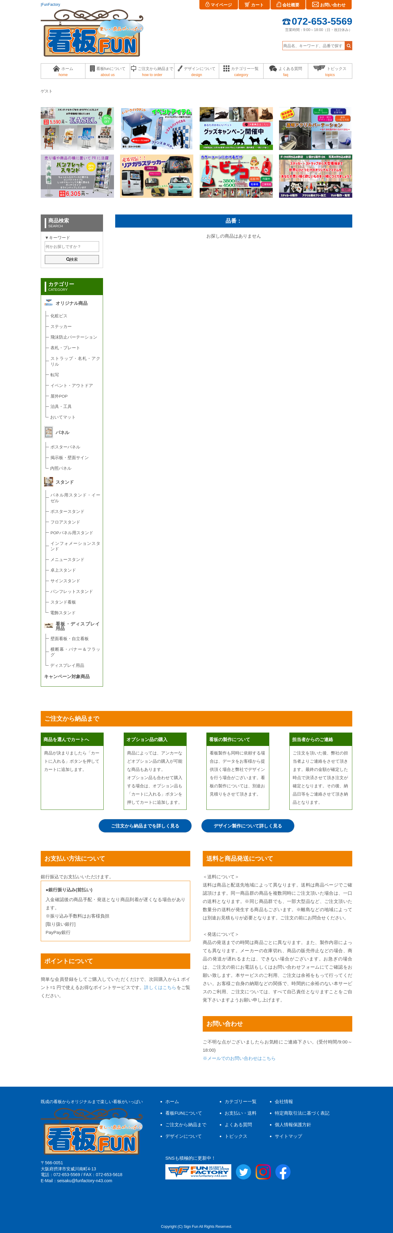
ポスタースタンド (67, 511)
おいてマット (63, 417)
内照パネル (60, 468)
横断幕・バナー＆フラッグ (75, 652)
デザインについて (183, 1136)
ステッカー (61, 326)
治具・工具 (61, 406)
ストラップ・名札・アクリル (75, 361)
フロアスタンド (65, 522)
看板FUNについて (183, 1113)
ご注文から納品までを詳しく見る (145, 825)
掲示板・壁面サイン (69, 457)
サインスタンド (65, 581)
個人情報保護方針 (293, 1124)
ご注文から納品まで (185, 1124)
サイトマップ (288, 1136)
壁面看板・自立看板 (69, 638)
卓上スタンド (63, 570)
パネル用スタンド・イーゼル (75, 498)
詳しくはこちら (160, 987)
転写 (54, 375)
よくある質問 (238, 1124)
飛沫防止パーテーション (73, 337)
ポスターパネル (65, 447)
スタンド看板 (63, 602)
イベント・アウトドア (71, 385)
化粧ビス (58, 316)
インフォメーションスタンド (75, 546)
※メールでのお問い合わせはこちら (239, 1058)
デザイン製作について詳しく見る (248, 825)
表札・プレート (65, 348)
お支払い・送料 (241, 1113)
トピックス (236, 1136)
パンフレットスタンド (71, 591)
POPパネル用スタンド (71, 533)
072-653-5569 (317, 21)
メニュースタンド (67, 559)
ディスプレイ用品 (67, 665)
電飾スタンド (63, 613)
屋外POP (59, 396)
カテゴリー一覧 (241, 1101)
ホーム (172, 1101)
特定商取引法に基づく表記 (302, 1113)
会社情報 (284, 1101)
